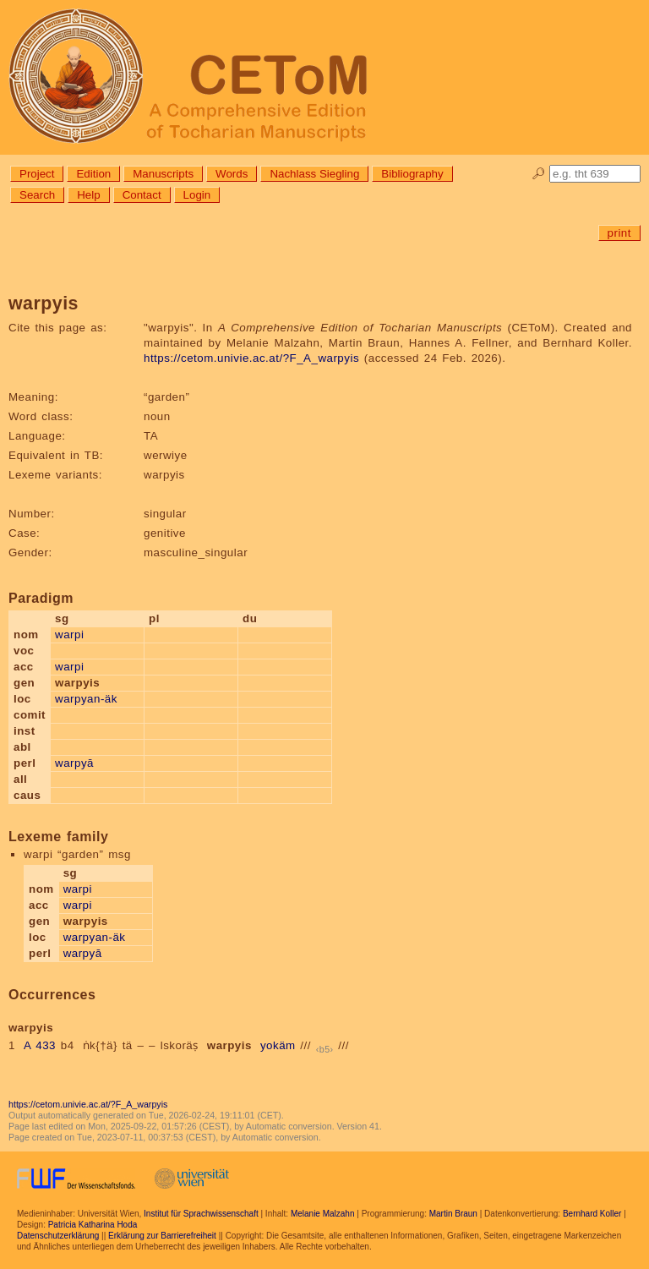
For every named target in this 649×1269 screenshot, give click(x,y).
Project (36, 173)
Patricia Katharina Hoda (93, 1224)
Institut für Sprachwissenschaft (201, 1213)
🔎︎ (539, 173)
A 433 (40, 1045)
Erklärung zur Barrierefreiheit (162, 1235)
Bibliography (412, 173)
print (619, 233)
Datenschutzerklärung (58, 1235)
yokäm (278, 1045)
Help (88, 195)
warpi (69, 634)
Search (37, 195)
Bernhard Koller (592, 1213)
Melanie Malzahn (323, 1213)
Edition (93, 173)
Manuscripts (163, 173)
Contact (142, 195)
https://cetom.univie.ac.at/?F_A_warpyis (251, 358)
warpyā (74, 763)
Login (197, 195)
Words (231, 173)
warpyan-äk (86, 698)
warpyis (229, 1045)
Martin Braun (453, 1213)
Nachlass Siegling (314, 173)
